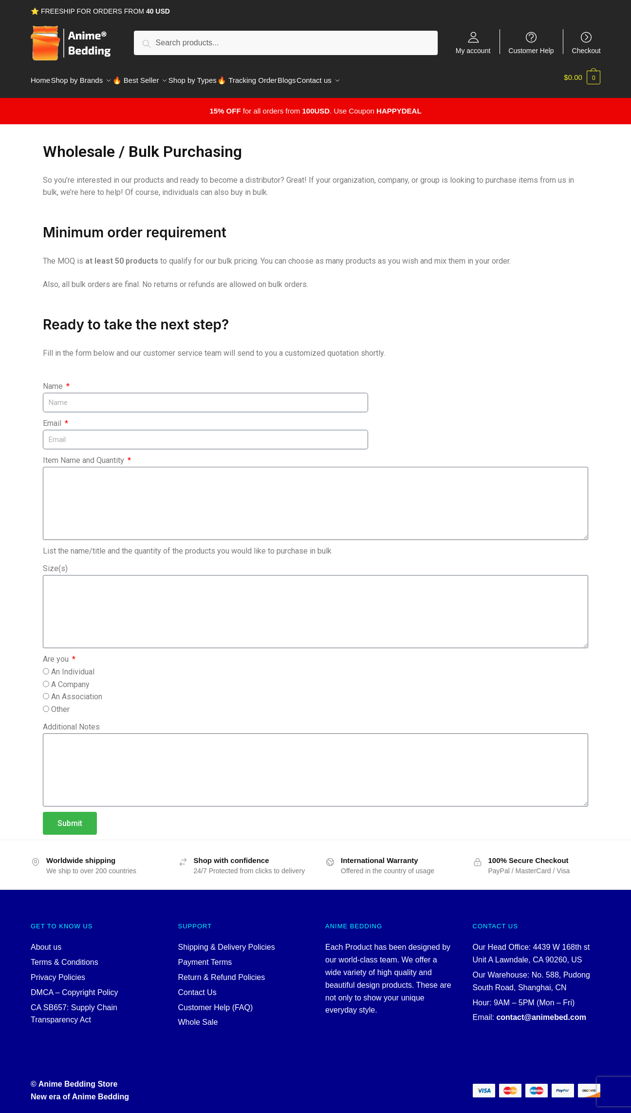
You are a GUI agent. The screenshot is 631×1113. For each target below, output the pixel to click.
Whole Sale (198, 1016)
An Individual (72, 666)
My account (473, 50)
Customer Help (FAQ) (215, 1002)
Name (54, 380)
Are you (57, 653)
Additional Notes (71, 721)
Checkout (586, 50)
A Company (70, 678)
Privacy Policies (58, 971)
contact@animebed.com (541, 1011)
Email (53, 417)
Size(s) (55, 562)
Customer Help (531, 50)
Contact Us (197, 986)
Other (60, 703)
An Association (76, 690)
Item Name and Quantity (84, 454)
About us (46, 941)
